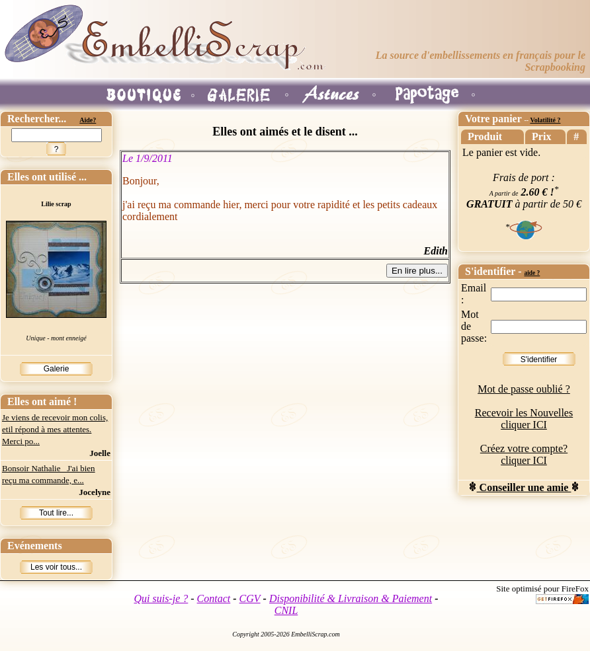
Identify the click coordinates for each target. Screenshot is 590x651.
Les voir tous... (56, 567)
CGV (250, 598)
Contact (214, 598)
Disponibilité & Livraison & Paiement (350, 598)
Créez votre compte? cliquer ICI (524, 454)
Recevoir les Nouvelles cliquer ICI (524, 418)
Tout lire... (56, 512)
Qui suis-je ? (161, 598)
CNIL (286, 610)
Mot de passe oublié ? (524, 389)
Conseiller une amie (524, 487)
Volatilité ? (545, 120)
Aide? (87, 120)
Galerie (56, 368)
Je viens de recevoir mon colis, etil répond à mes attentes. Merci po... (55, 429)
